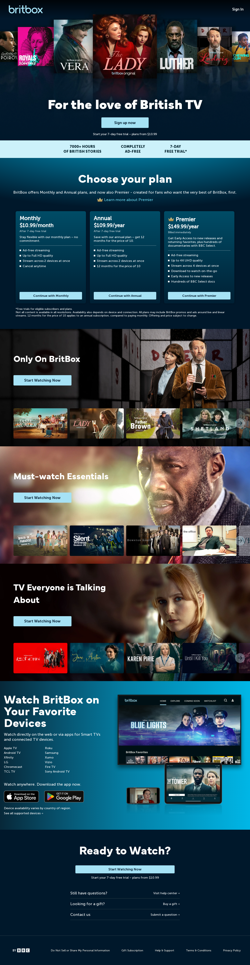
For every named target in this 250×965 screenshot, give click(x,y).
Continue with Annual (125, 296)
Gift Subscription (132, 950)
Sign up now (125, 122)
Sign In (238, 9)
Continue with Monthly (51, 296)
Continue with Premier (199, 296)
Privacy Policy (232, 950)
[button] (240, 423)
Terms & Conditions (198, 950)
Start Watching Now (125, 869)
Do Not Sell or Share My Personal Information (80, 950)
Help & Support (164, 950)
